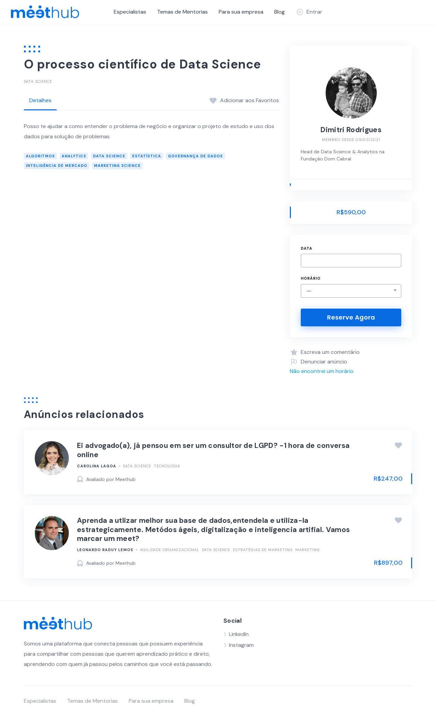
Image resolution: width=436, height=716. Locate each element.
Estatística (146, 156)
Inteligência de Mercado (56, 165)
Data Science (38, 81)
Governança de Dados (195, 156)
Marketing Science (117, 165)
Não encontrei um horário (322, 371)
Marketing (307, 549)
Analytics (74, 156)
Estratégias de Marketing (263, 549)
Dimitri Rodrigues (351, 130)
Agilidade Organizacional (169, 549)
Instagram (241, 645)
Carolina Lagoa (96, 466)
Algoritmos (40, 156)
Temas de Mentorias (182, 11)
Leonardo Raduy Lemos (105, 549)
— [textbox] (309, 290)
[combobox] (351, 291)
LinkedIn (239, 634)
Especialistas (130, 11)
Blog (279, 11)
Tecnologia (167, 466)
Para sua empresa (241, 11)
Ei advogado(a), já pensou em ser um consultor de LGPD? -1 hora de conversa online (213, 450)
